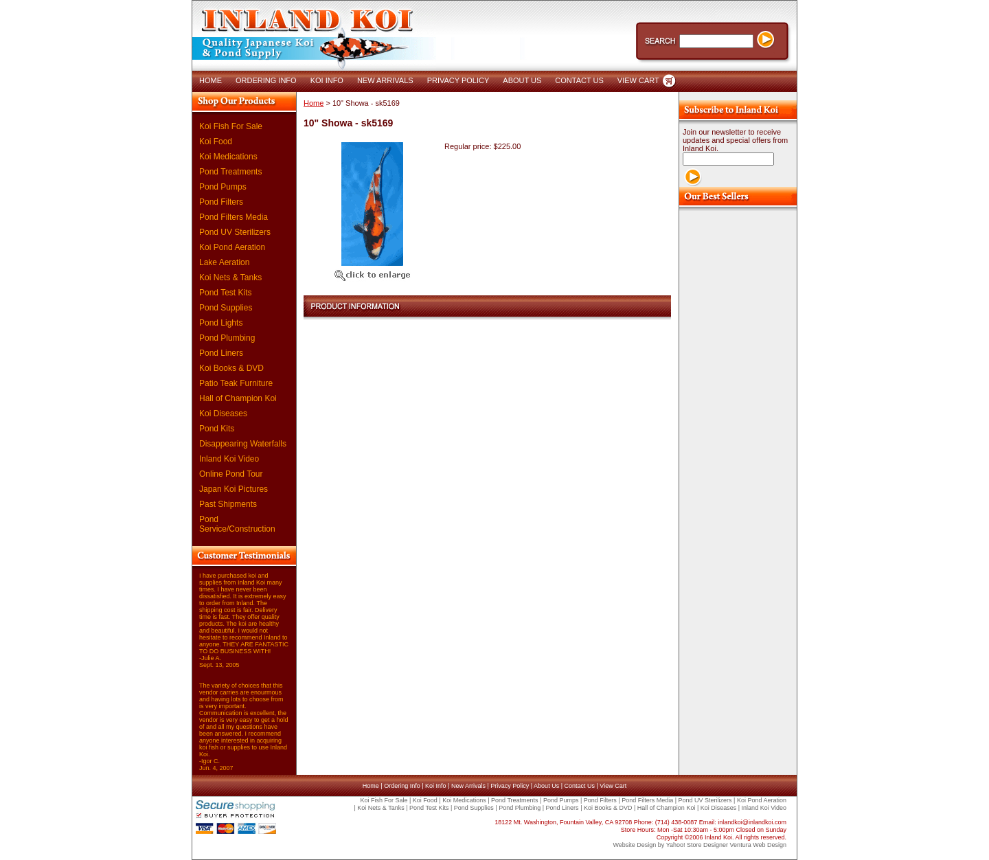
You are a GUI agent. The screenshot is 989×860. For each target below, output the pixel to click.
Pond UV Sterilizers (235, 232)
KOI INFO (326, 80)
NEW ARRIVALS (385, 80)
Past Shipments (228, 504)
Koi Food (215, 141)
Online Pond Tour (231, 474)
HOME (210, 80)
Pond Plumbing (227, 338)
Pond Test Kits (225, 292)
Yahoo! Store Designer (697, 844)
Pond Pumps (223, 187)
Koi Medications (228, 156)
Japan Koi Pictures (233, 489)
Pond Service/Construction (237, 524)
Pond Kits (216, 428)
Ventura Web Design (758, 844)
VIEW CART (638, 80)
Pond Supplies (225, 308)
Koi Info (435, 785)
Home (313, 103)
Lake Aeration (224, 262)
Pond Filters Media (233, 217)
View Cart (613, 785)
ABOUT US (522, 80)
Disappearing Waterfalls (242, 444)
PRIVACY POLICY (458, 80)
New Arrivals (468, 785)
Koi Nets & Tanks (230, 277)
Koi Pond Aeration (232, 247)
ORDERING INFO (266, 80)
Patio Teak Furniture (236, 383)
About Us (546, 785)
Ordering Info (402, 785)
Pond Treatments (230, 172)
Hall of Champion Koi (238, 398)
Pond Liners (221, 353)
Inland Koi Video (229, 459)
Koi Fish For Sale (230, 126)
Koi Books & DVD (231, 368)
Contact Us (579, 785)
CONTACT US (579, 80)
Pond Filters (221, 202)
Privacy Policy (509, 785)
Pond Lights (220, 323)
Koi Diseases (223, 413)
